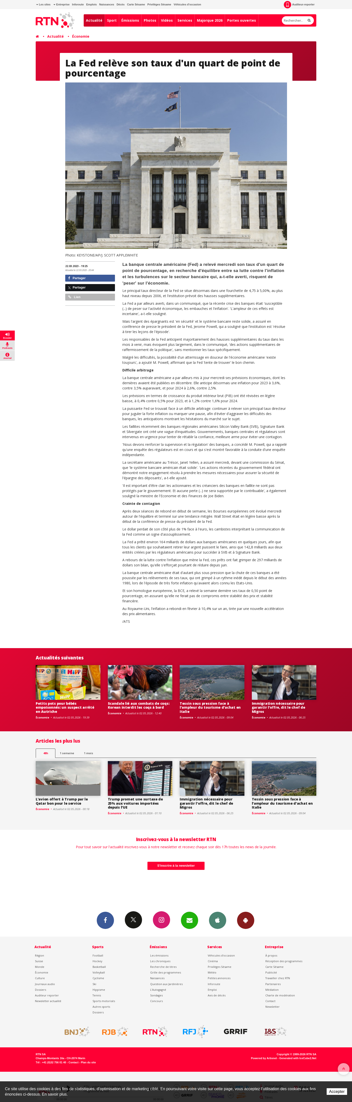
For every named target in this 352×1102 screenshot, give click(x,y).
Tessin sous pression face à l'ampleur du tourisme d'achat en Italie (210, 707)
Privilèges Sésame (159, 4)
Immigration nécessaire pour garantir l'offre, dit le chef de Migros (278, 707)
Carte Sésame (136, 4)
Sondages (156, 995)
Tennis (97, 995)
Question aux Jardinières (166, 984)
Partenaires (273, 984)
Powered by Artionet (264, 1058)
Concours (156, 1001)
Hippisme (99, 989)
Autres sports (101, 1006)
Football (98, 955)
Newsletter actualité (48, 1001)
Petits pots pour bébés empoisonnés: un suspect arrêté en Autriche (65, 707)
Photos (150, 20)
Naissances (106, 4)
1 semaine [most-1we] (67, 753)
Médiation (272, 989)
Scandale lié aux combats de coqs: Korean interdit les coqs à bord (139, 705)
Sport (112, 20)
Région (39, 955)
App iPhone (217, 920)
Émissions (130, 20)
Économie (80, 36)
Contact (270, 1001)
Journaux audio (45, 984)
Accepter (337, 1091)
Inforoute (78, 4)
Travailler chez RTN (277, 978)
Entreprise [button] (61, 4)
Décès (121, 4)
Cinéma (213, 961)
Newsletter (272, 1006)
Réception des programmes (283, 961)
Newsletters (189, 920)
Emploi (212, 989)
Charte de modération (280, 995)
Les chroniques (160, 961)
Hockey (97, 961)
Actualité (94, 20)
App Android (245, 920)
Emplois (91, 4)
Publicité (271, 972)
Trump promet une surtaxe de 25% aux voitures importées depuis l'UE (135, 803)
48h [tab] (45, 753)
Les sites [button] (43, 4)
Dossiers (40, 989)
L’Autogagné (158, 989)
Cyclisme (98, 978)
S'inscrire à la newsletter (176, 865)
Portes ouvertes (241, 20)
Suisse (39, 961)
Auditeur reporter (47, 995)
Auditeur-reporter (299, 4)
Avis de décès (216, 995)
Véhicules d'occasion (187, 4)
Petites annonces (219, 978)
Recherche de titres (163, 966)
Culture (40, 978)
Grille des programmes (165, 972)
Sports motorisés (104, 1001)
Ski (94, 984)
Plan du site (88, 1062)
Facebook (105, 920)
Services (184, 20)
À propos (271, 955)
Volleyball (99, 972)
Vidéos (167, 20)
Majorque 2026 (210, 20)
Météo (212, 972)
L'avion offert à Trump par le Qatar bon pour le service (62, 801)
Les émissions (159, 955)
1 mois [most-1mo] (88, 753)
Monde (39, 966)
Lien (74, 297)
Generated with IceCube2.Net (297, 1058)
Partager (77, 278)
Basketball (99, 966)
